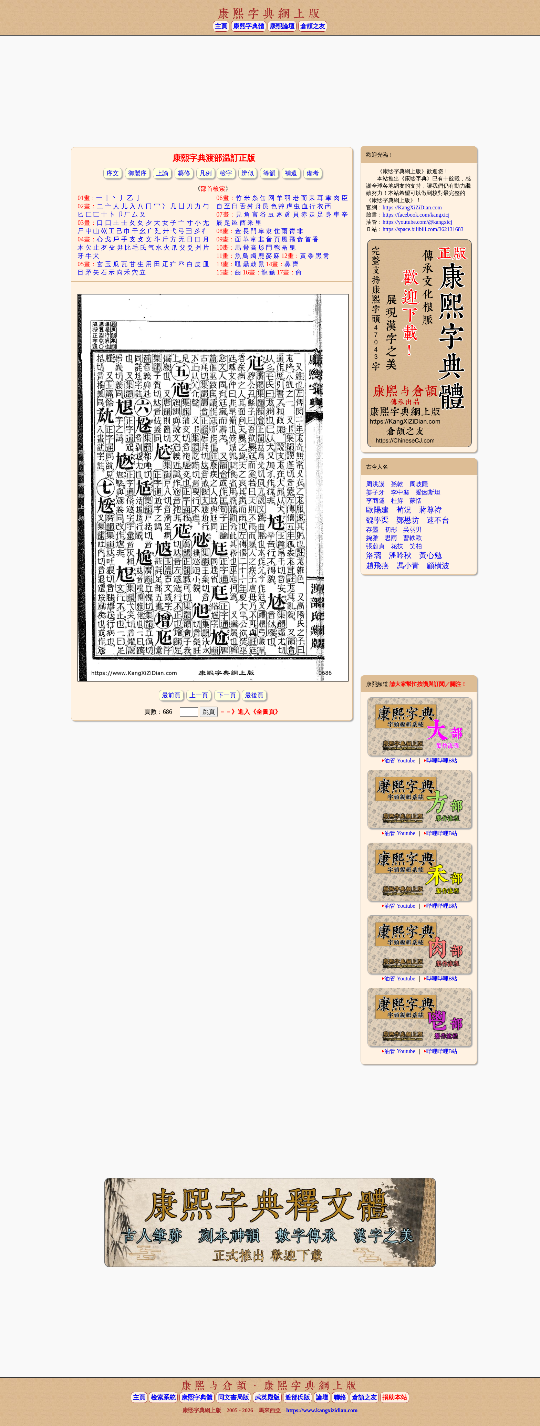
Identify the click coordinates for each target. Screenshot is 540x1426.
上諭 (162, 173)
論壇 (322, 1397)
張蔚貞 (375, 546)
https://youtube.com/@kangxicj (417, 222)
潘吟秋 (400, 555)
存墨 (372, 529)
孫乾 (397, 484)
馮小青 (407, 565)
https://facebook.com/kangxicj (416, 215)
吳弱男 (412, 529)
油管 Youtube (399, 760)
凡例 (205, 173)
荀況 (404, 510)
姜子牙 (375, 492)
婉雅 (372, 537)
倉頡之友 (312, 26)
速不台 (438, 520)
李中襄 (400, 492)
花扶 (397, 546)
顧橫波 (438, 565)
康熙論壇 (282, 26)
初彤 (391, 529)
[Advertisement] (270, 90)
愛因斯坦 (428, 492)
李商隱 (375, 500)
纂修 (184, 173)
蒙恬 (415, 500)
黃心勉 (430, 555)
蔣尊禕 (430, 510)
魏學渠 (377, 520)
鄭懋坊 (407, 520)
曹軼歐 (412, 537)
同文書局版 (233, 1397)
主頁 (221, 26)
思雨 (391, 537)
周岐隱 (418, 484)
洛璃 (373, 555)
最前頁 (171, 695)
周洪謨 (375, 484)
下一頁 (226, 695)
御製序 (137, 173)
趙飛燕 (377, 565)
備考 (313, 173)
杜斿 (397, 500)
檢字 (226, 173)
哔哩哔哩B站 (442, 760)
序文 (112, 173)
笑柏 (415, 546)
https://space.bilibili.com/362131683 (423, 229)
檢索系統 (163, 1397)
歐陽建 (377, 510)
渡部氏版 (297, 1397)
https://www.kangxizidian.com (321, 1410)
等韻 (269, 173)
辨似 (247, 173)
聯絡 (340, 1397)
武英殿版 (267, 1397)
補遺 (291, 173)
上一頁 (198, 695)
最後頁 (254, 695)
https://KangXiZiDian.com (412, 207)
